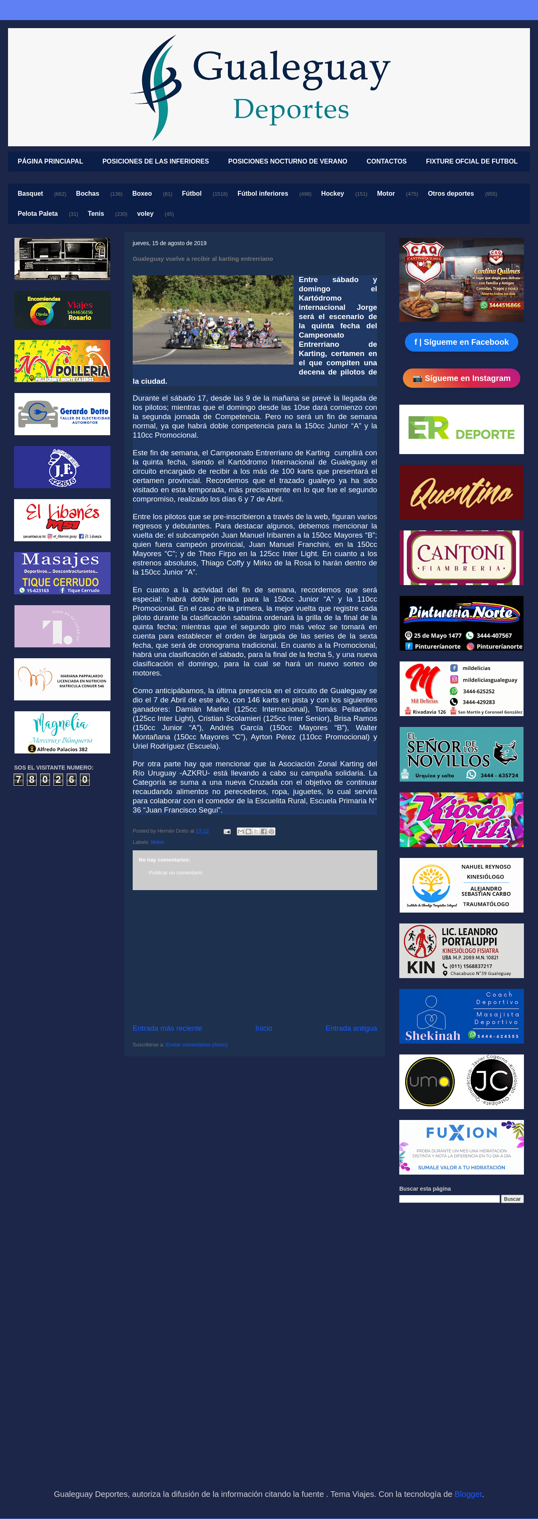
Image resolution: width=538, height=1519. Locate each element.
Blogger (468, 1494)
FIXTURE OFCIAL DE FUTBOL (472, 161)
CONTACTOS (387, 161)
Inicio (263, 1028)
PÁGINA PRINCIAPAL (50, 161)
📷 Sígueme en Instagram (462, 378)
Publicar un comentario (175, 873)
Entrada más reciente (167, 1028)
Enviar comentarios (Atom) (197, 1045)
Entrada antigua (351, 1028)
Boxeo (142, 193)
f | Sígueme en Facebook (462, 342)
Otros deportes (451, 193)
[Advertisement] (255, 957)
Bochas (87, 193)
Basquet (30, 193)
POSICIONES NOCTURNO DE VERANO (287, 161)
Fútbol (192, 193)
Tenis (96, 213)
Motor (386, 193)
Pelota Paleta (38, 213)
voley (145, 213)
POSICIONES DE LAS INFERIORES (156, 161)
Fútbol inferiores (263, 193)
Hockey (332, 193)
